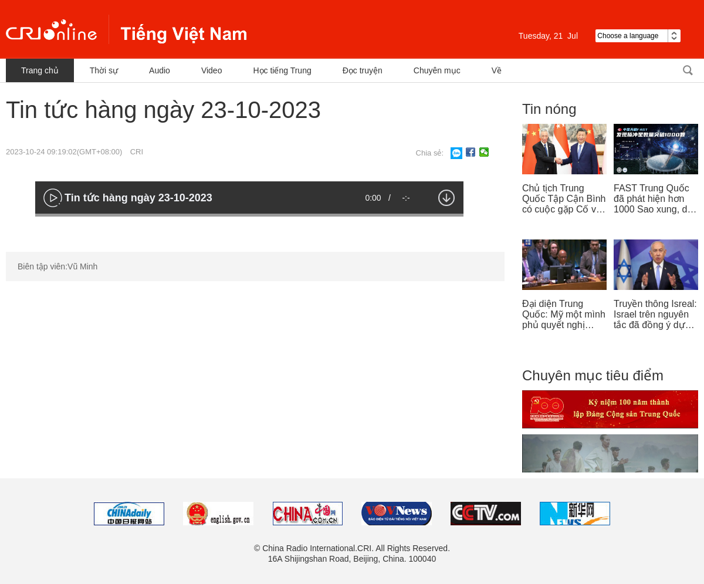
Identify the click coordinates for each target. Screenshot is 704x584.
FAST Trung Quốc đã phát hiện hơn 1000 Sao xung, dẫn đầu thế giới (656, 199)
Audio (159, 70)
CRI (136, 151)
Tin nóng (549, 109)
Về (497, 70)
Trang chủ (40, 70)
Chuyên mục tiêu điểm (593, 375)
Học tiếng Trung (282, 70)
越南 (126, 29)
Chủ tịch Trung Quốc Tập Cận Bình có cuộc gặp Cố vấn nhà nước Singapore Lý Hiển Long (564, 199)
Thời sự (104, 70)
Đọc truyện (363, 70)
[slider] (249, 215)
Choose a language (638, 35)
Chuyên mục (437, 70)
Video (211, 70)
